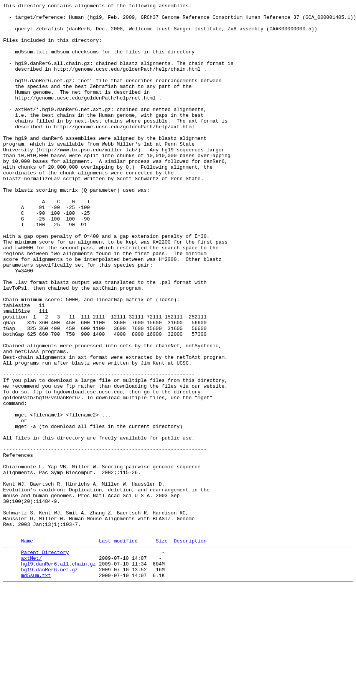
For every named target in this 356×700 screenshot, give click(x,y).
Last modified (118, 647)
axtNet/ (31, 667)
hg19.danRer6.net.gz (49, 681)
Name (27, 647)
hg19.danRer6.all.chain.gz (58, 674)
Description (190, 647)
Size (162, 647)
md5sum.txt (36, 688)
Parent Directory (45, 660)
